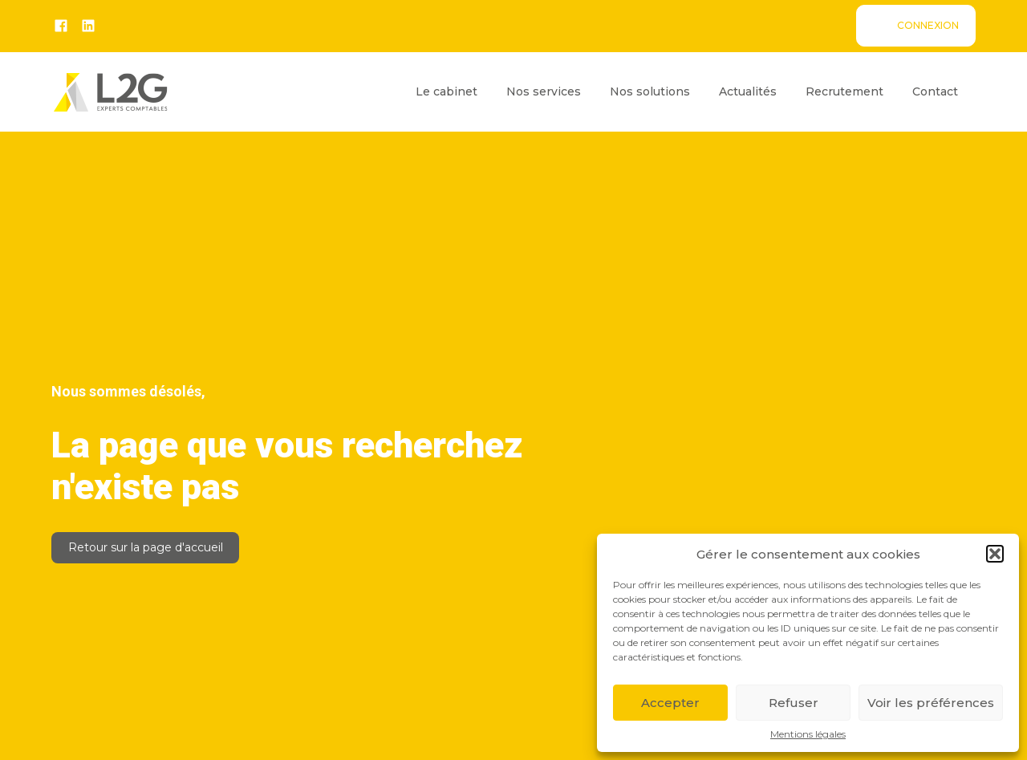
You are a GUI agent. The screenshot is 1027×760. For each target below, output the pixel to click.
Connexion (928, 25)
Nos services (543, 91)
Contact (935, 91)
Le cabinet (446, 91)
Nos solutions (650, 91)
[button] (995, 554)
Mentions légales (808, 734)
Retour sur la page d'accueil (145, 547)
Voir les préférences (930, 702)
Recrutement (844, 91)
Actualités (748, 91)
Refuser (793, 702)
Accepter (670, 702)
